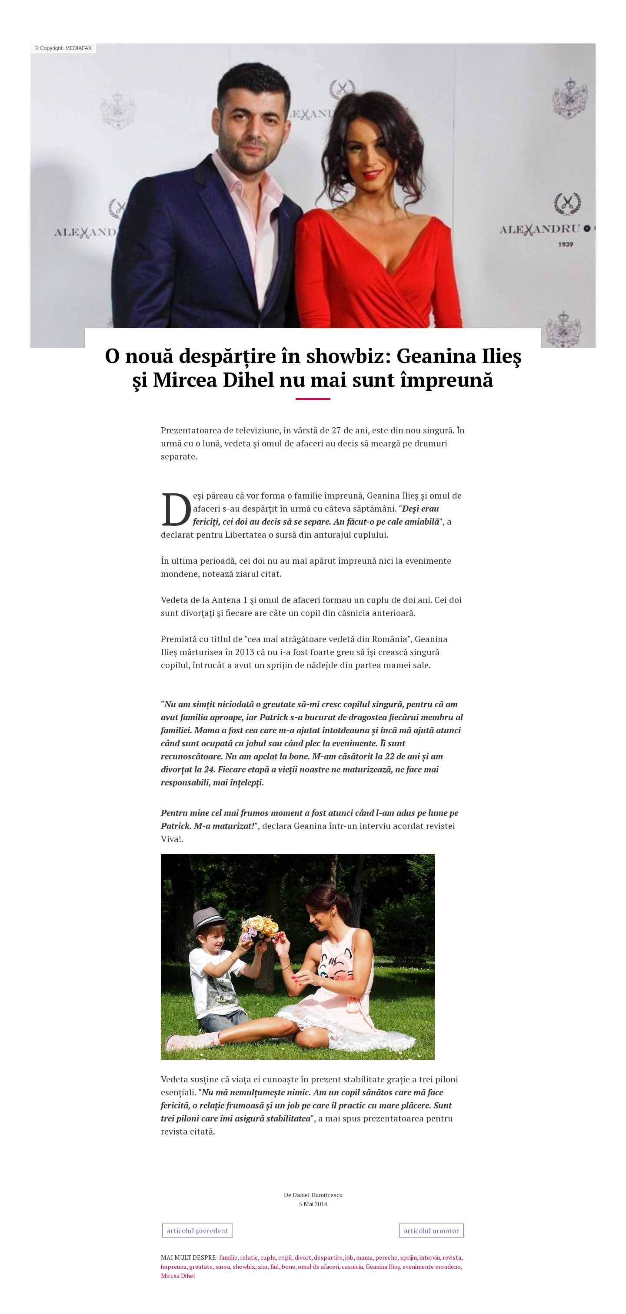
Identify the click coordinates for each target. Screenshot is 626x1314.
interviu (430, 1257)
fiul (274, 1266)
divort (303, 1257)
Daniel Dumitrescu (318, 1195)
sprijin (408, 1257)
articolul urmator (431, 1230)
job (349, 1257)
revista (452, 1257)
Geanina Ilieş (383, 1266)
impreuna (173, 1266)
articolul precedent (197, 1230)
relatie (249, 1257)
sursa (222, 1266)
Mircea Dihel (178, 1275)
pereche (386, 1257)
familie (228, 1257)
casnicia (352, 1266)
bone (288, 1266)
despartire (328, 1257)
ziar (263, 1266)
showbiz (244, 1266)
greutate (201, 1266)
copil (285, 1257)
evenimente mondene (431, 1266)
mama (364, 1257)
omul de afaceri (318, 1266)
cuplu (268, 1257)
